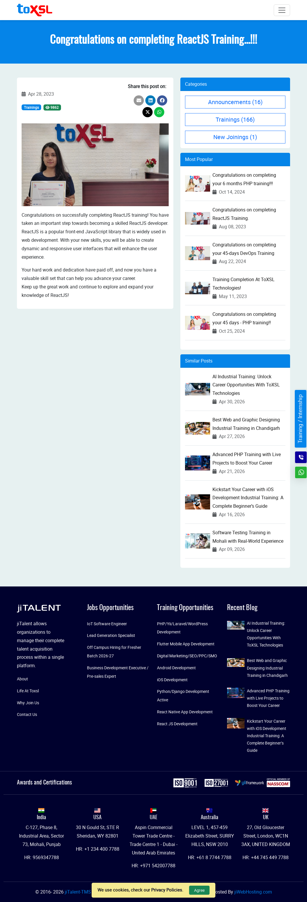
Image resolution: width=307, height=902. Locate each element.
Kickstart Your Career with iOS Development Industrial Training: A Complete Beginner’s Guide (247, 497)
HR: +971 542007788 (153, 865)
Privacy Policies (166, 890)
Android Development (176, 667)
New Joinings (235, 137)
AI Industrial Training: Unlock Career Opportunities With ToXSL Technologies (246, 385)
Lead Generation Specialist (111, 635)
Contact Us (27, 714)
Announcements (235, 102)
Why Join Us (28, 702)
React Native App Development (185, 711)
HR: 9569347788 (41, 857)
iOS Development (172, 679)
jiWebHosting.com (253, 892)
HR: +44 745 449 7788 (266, 857)
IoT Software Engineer (107, 623)
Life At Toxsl (28, 690)
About (22, 679)
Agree (199, 890)
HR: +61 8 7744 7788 (209, 857)
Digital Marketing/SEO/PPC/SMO (187, 655)
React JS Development (177, 723)
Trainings (31, 107)
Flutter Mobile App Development (185, 644)
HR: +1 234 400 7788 (97, 849)
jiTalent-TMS (78, 892)
